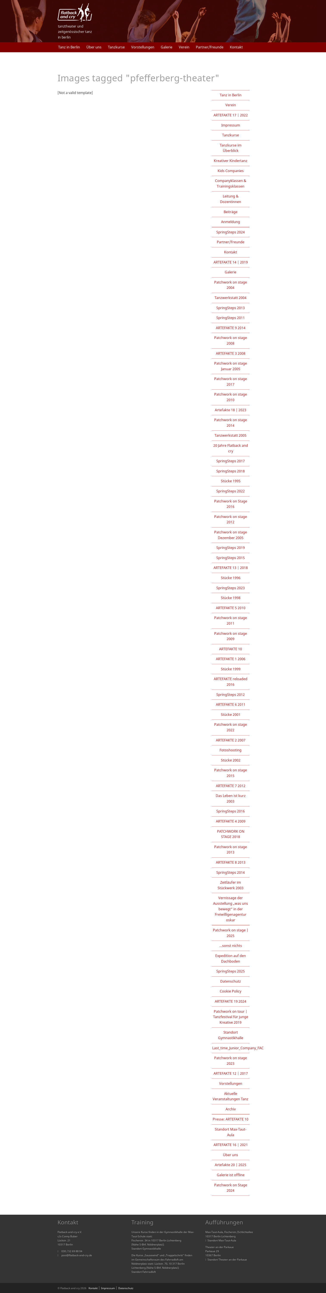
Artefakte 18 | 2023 (230, 410)
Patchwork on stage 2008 (230, 340)
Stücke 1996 (230, 577)
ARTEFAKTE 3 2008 (230, 353)
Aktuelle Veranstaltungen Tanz (230, 1096)
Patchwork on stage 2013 (230, 850)
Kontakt (236, 47)
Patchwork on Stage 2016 (230, 504)
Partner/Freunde (209, 47)
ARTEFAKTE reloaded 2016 (230, 682)
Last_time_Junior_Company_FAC (238, 1048)
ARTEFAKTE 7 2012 (230, 785)
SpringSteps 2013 (230, 307)
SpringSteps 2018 (230, 471)
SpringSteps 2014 (230, 872)
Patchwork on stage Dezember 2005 (230, 535)
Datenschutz (230, 981)
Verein (184, 47)
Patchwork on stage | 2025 (230, 933)
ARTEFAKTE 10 (230, 649)
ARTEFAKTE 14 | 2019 (231, 262)
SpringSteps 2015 (230, 557)
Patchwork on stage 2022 (230, 727)
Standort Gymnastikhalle (230, 1035)
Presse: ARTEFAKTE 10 (230, 1119)
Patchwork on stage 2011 (230, 620)
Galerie (166, 47)
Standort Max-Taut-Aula (230, 1132)
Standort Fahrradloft (143, 1272)
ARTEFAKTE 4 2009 (230, 821)
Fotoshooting (231, 750)
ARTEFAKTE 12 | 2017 (231, 1073)
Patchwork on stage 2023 (230, 1061)
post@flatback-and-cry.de (76, 1255)
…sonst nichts (230, 945)
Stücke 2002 (230, 760)
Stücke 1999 (230, 669)
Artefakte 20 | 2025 (230, 1164)
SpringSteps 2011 (230, 317)
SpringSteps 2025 (230, 971)
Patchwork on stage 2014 (230, 423)
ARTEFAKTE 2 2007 (230, 740)
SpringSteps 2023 (230, 588)
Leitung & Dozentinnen (230, 199)
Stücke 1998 (230, 597)
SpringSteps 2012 (230, 694)
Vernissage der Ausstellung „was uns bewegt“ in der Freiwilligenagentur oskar (230, 908)
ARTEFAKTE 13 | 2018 (231, 567)
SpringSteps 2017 (230, 461)
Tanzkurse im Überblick (231, 148)
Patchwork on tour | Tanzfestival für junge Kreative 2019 (230, 1017)
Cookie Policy (230, 991)
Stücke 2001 (230, 714)
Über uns (93, 47)
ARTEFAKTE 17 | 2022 (231, 115)
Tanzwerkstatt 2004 (230, 297)
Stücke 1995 (230, 481)
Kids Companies (231, 170)
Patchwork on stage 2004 (230, 285)
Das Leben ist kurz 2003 (231, 798)
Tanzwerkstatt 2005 (230, 435)
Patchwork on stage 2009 (230, 636)
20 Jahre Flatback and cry (230, 448)
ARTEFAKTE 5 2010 (230, 608)
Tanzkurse (116, 47)
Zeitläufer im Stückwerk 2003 (230, 885)
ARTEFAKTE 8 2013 (230, 862)
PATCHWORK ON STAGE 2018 (230, 834)
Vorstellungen (142, 47)
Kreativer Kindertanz (230, 160)
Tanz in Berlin (69, 47)
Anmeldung (230, 221)
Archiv (231, 1109)
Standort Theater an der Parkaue (226, 1259)
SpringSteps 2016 (230, 811)
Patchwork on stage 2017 (230, 381)
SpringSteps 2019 (230, 547)
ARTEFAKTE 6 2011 (230, 704)
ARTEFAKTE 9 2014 (230, 327)
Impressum (230, 125)
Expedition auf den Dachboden (230, 958)
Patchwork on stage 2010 (230, 397)
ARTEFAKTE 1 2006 (230, 659)
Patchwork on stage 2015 (230, 773)
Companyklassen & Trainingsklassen (230, 183)
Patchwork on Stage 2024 (230, 1188)
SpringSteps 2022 (230, 491)
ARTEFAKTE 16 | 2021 (231, 1144)
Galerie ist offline (231, 1175)
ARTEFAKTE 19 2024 (230, 1001)
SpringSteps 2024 (230, 232)
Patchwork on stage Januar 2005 (230, 366)
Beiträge (230, 212)
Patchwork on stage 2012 (230, 519)
